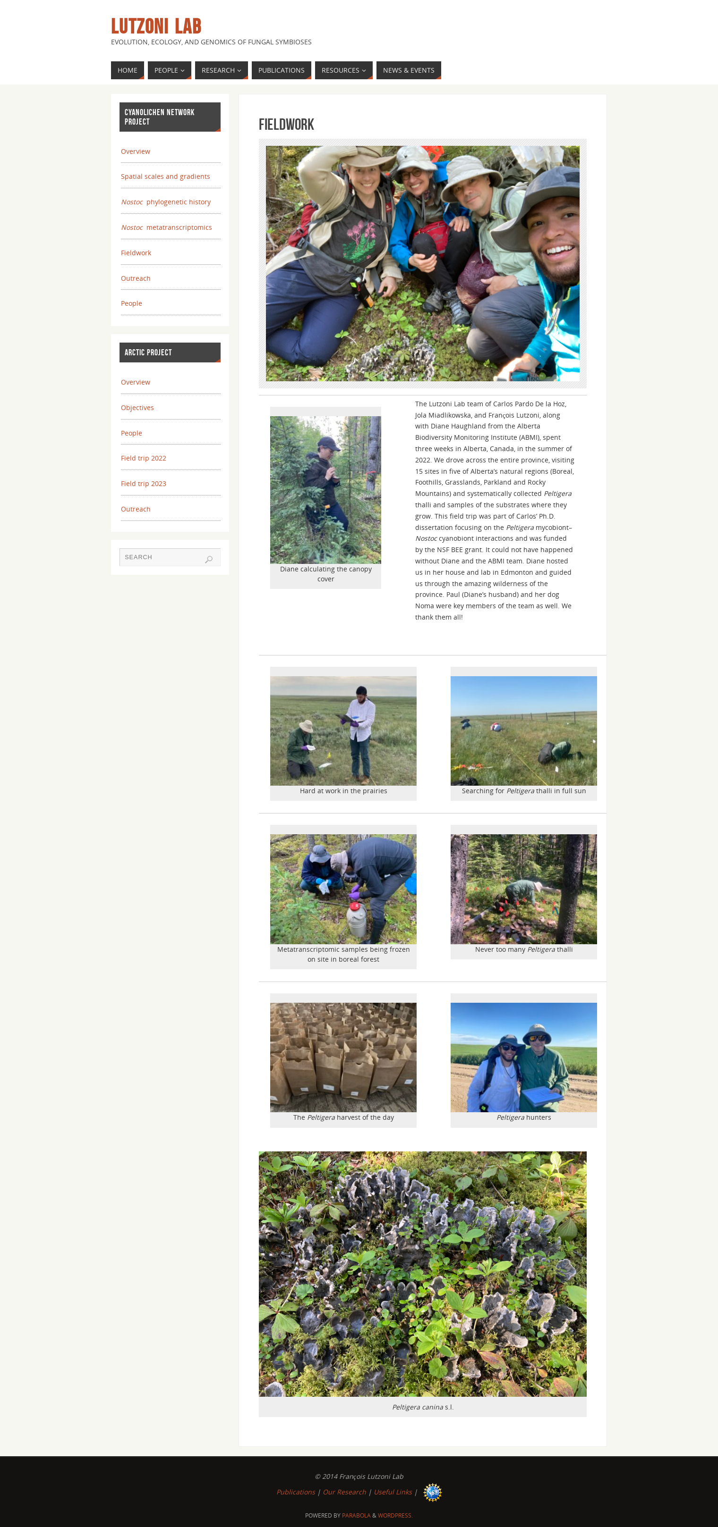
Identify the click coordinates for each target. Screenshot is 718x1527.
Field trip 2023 (143, 483)
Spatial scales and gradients (165, 176)
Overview (135, 151)
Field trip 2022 (143, 457)
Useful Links (393, 1491)
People (131, 303)
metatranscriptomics (166, 227)
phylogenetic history (166, 201)
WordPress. (395, 1515)
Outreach (136, 278)
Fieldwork (136, 252)
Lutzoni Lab (156, 26)
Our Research (344, 1491)
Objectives (137, 407)
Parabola (356, 1515)
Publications (295, 1491)
